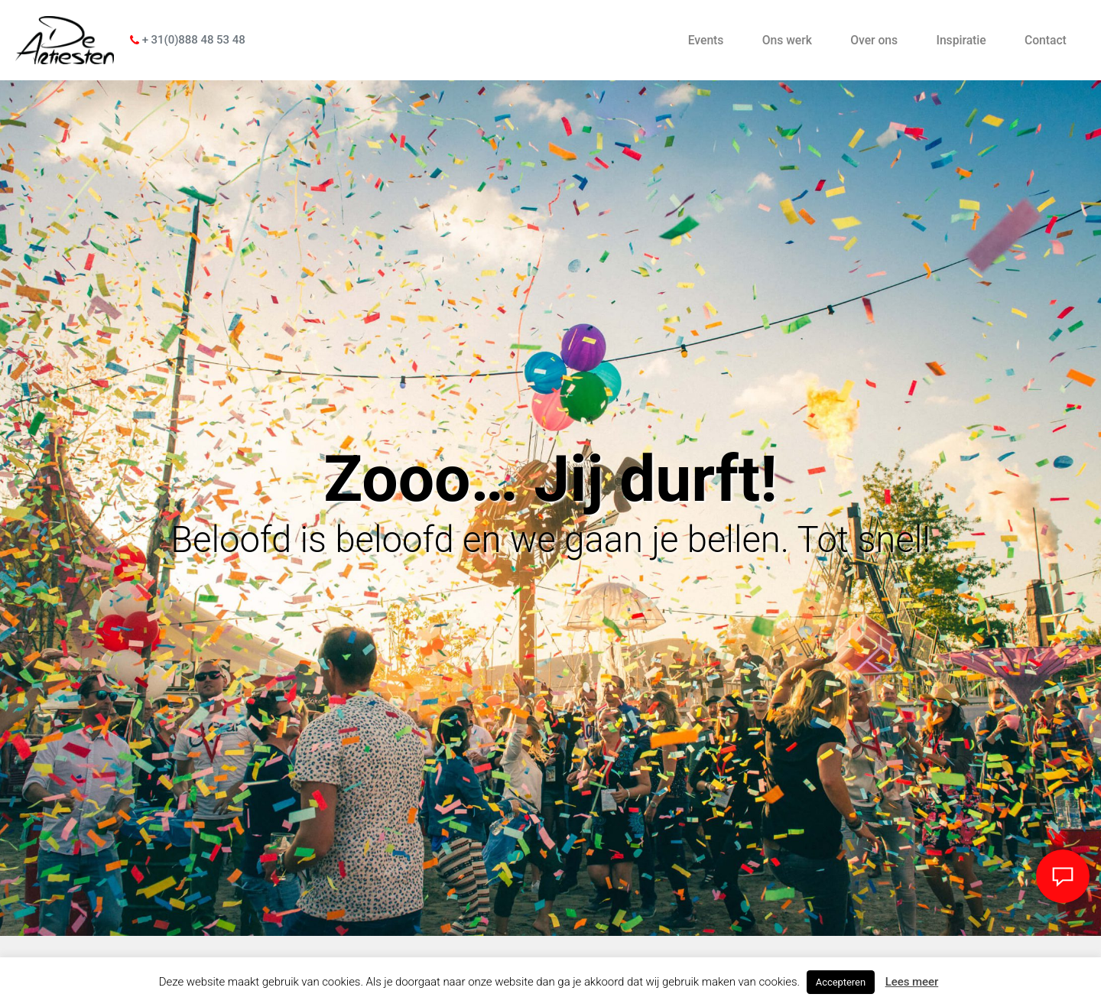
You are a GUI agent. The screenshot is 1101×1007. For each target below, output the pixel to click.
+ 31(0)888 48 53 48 (187, 40)
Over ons (874, 40)
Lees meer (912, 982)
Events (706, 40)
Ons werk (787, 40)
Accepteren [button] (841, 982)
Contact (1046, 40)
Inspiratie (961, 40)
